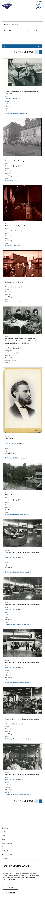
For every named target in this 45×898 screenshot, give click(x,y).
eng (40, 1)
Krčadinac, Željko (10, 557)
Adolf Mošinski (10, 438)
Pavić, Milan (8, 98)
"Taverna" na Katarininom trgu (15, 161)
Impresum (5, 850)
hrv (36, 1)
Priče (3, 835)
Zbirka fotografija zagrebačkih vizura (16, 113)
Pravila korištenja (7, 854)
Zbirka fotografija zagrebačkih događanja (17, 572)
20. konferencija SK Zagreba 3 (14, 282)
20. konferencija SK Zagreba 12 (15, 226)
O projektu (5, 828)
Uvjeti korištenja (7, 843)
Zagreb (7, 103)
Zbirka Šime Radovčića (12, 245)
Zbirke (4, 832)
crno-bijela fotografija (11, 353)
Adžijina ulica (9, 495)
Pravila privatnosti (7, 847)
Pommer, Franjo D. (10, 443)
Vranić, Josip (9, 348)
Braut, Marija (9, 166)
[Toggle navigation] (22, 13)
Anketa (4, 839)
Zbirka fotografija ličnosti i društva (15, 458)
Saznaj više (11, 879)
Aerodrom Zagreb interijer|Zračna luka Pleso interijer (22, 552)
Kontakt (4, 858)
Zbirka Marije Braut (10, 180)
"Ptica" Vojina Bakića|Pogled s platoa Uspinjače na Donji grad (21, 92)
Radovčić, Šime (9, 231)
